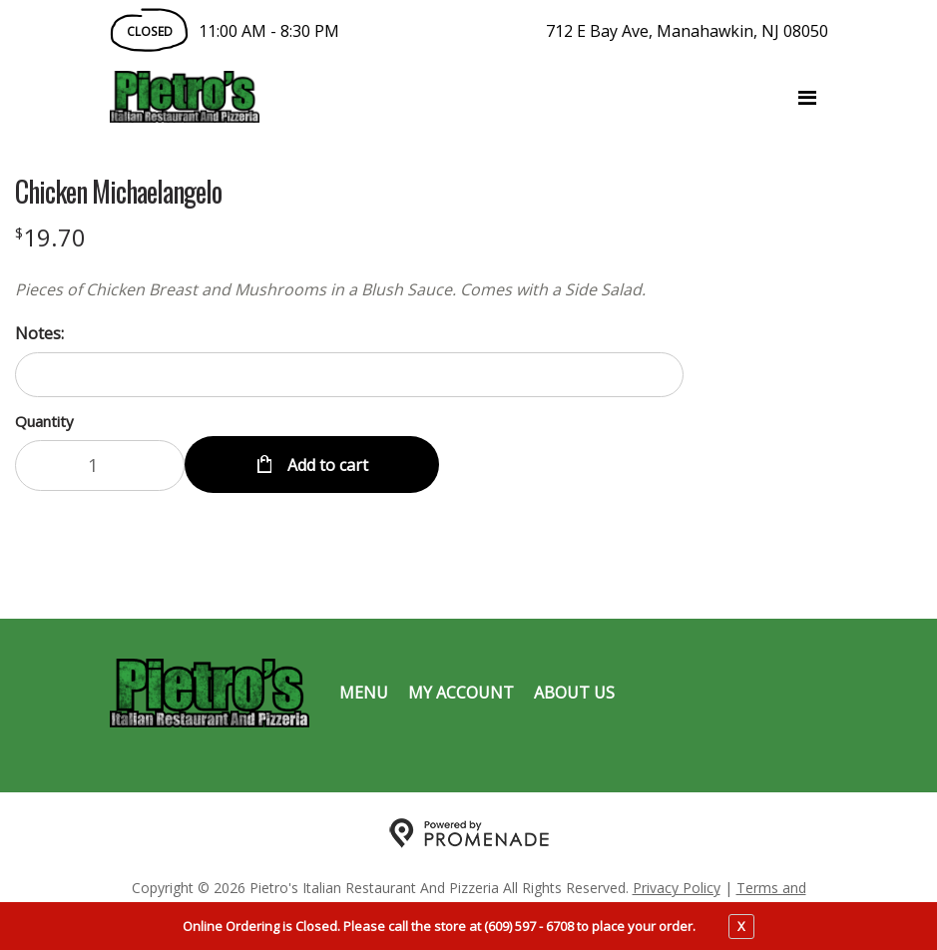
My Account (461, 693)
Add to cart (325, 465)
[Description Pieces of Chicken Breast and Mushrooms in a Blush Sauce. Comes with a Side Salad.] (349, 289)
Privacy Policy (676, 887)
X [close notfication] (741, 926)
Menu (363, 693)
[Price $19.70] (50, 237)
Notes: (39, 333)
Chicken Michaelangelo (118, 192)
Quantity (44, 421)
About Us (574, 693)
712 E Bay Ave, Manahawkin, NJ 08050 (687, 31)
